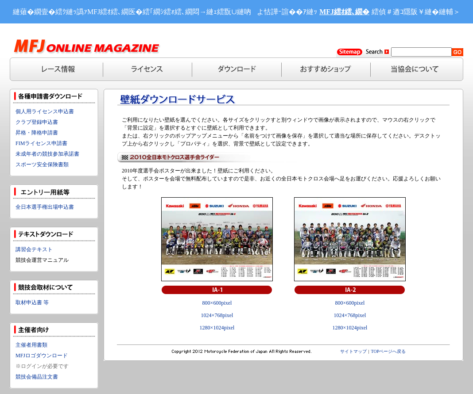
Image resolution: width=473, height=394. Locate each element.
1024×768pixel (217, 315)
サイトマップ (353, 351)
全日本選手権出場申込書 (45, 207)
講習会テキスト (34, 249)
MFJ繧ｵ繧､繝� (344, 11)
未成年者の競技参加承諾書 (47, 154)
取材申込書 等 (32, 302)
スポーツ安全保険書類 (42, 164)
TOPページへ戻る (388, 351)
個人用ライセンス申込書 (45, 111)
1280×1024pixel (217, 328)
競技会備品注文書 (37, 377)
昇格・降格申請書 (37, 133)
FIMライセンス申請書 (41, 143)
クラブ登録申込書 (37, 122)
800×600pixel (217, 303)
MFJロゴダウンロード (42, 355)
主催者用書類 (31, 345)
